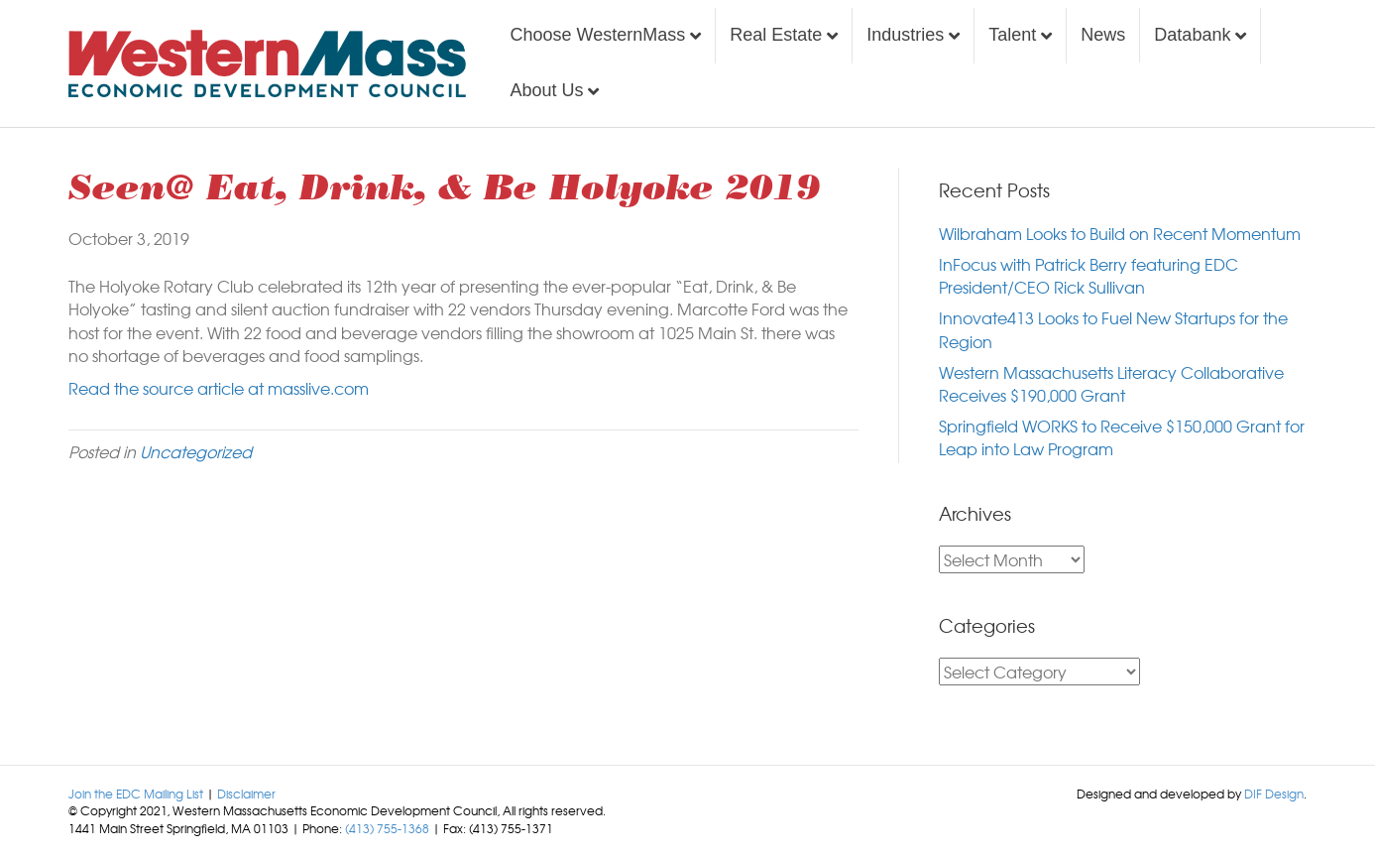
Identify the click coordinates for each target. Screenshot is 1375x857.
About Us (546, 90)
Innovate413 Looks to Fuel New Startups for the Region (1113, 329)
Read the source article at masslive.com (218, 388)
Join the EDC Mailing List (135, 793)
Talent (1012, 35)
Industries (905, 35)
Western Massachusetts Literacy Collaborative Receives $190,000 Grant (1111, 383)
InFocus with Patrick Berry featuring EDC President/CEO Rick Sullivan (1088, 275)
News (1103, 35)
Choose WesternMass (597, 35)
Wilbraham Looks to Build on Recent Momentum (1120, 233)
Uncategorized (196, 451)
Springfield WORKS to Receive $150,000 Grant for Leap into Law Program (1122, 437)
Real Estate (776, 35)
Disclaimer (246, 793)
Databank (1192, 35)
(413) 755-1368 (387, 828)
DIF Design (1274, 793)
